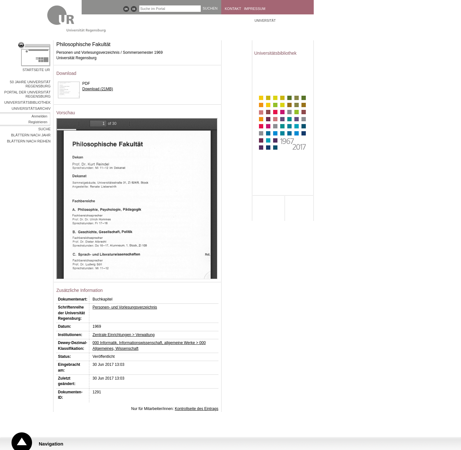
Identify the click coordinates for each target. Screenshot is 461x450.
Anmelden (39, 116)
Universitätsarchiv (31, 108)
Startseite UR (36, 70)
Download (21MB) (97, 89)
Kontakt (233, 9)
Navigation (51, 443)
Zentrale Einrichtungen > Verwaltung (124, 335)
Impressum (254, 9)
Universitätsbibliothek (27, 102)
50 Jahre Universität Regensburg (30, 84)
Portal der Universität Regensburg (27, 94)
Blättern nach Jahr (31, 135)
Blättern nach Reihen (29, 141)
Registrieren (37, 122)
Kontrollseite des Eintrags (196, 408)
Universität (265, 20)
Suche (44, 129)
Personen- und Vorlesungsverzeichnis (125, 307)
